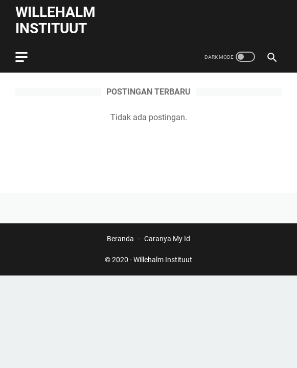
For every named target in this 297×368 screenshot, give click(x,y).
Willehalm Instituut (55, 20)
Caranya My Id (167, 239)
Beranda (120, 239)
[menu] (27, 56)
